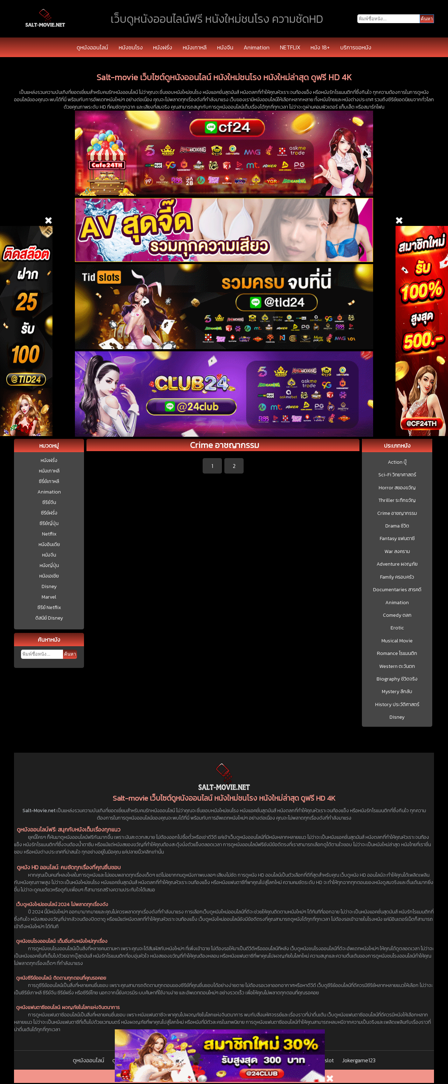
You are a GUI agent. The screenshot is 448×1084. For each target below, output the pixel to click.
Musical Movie (397, 640)
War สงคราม (397, 551)
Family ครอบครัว (397, 577)
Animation (257, 47)
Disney (49, 586)
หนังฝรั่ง (162, 47)
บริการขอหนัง (355, 47)
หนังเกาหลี (194, 47)
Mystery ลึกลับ (397, 691)
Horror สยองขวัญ (397, 487)
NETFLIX (290, 47)
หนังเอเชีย (49, 576)
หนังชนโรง (131, 47)
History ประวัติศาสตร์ (397, 704)
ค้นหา (70, 654)
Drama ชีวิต (397, 526)
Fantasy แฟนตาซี (397, 538)
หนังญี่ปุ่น (49, 565)
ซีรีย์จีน (49, 502)
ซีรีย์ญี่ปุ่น (49, 523)
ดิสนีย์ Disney (49, 618)
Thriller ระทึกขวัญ (397, 500)
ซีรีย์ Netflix (49, 607)
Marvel (49, 597)
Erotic (397, 627)
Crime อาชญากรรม (397, 513)
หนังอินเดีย (49, 544)
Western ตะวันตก (397, 666)
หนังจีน (225, 47)
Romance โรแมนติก (397, 653)
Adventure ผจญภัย (397, 564)
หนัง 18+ (320, 47)
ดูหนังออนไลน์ (92, 47)
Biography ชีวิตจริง (397, 679)
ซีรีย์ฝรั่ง (49, 513)
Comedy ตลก (397, 615)
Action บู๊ (397, 462)
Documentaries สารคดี (397, 589)
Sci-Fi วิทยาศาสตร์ (397, 474)
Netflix (49, 534)
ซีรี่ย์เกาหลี (49, 481)
